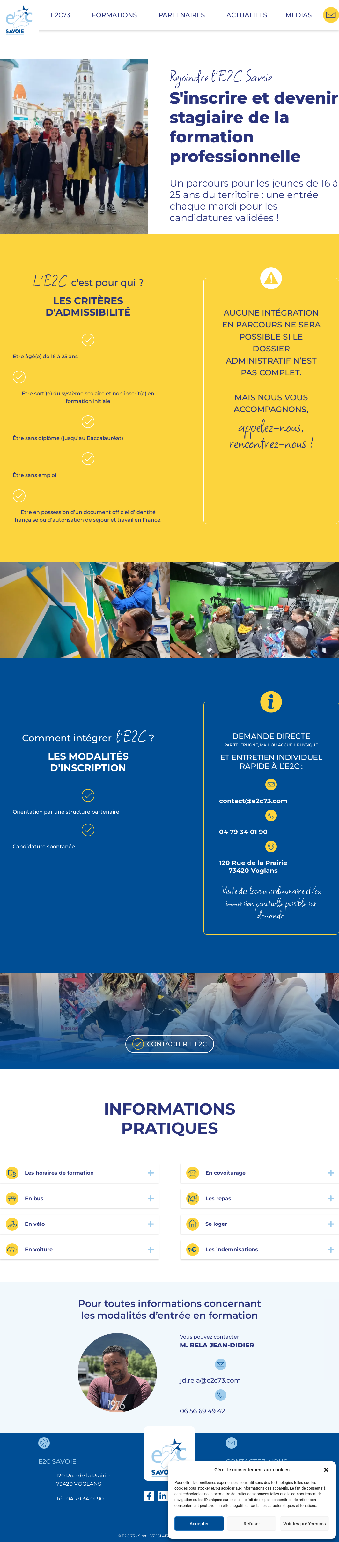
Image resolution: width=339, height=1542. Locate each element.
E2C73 (62, 15)
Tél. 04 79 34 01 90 (80, 1498)
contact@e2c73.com (253, 801)
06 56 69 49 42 (202, 1411)
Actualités (246, 15)
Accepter (199, 1524)
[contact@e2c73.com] (271, 784)
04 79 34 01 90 (243, 832)
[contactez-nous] (231, 1443)
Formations (116, 15)
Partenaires (183, 15)
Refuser (251, 1524)
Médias (298, 15)
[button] (326, 1470)
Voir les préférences (304, 1524)
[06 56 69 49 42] (220, 1395)
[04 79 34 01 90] (271, 815)
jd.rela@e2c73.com (210, 1380)
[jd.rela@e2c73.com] (220, 1364)
